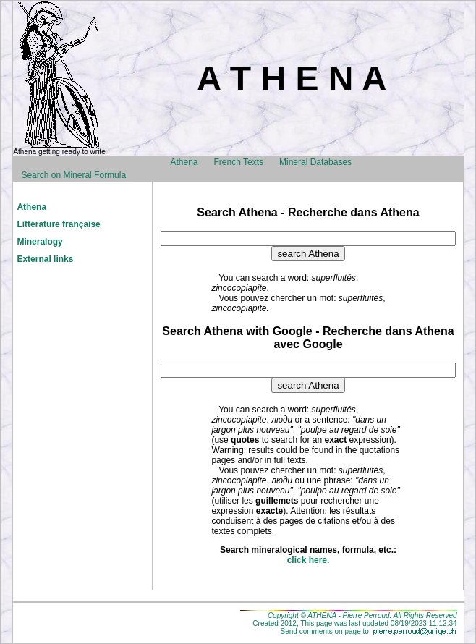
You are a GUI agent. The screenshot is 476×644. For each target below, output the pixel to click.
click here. (308, 560)
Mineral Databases (315, 162)
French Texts (238, 162)
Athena (183, 162)
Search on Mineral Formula (73, 175)
